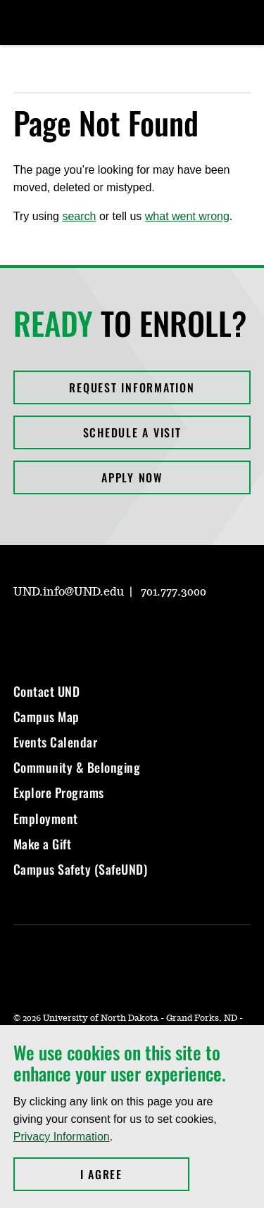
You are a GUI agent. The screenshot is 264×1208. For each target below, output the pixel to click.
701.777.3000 (173, 592)
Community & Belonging (77, 767)
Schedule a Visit (132, 432)
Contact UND (46, 691)
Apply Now (132, 477)
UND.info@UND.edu (68, 592)
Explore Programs (58, 792)
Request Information (131, 387)
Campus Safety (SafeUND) (80, 869)
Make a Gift (42, 844)
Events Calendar (55, 742)
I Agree (134, 1174)
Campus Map (46, 716)
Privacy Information (61, 1137)
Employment (45, 818)
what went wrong (187, 216)
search (79, 216)
